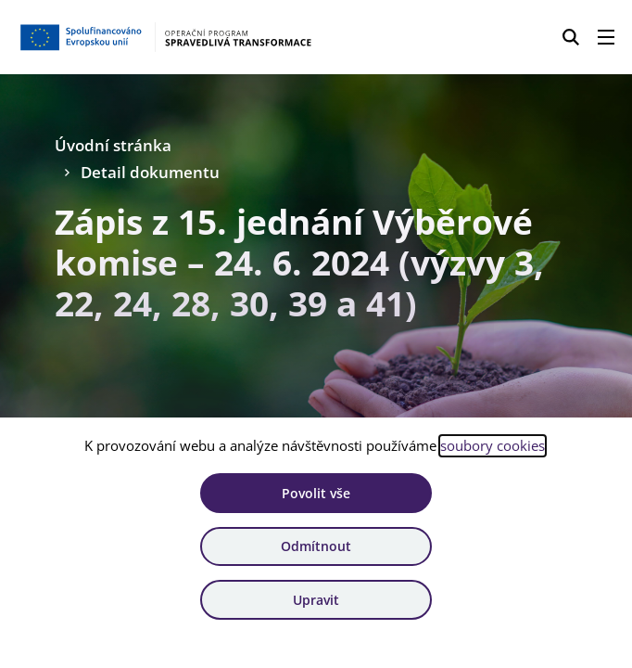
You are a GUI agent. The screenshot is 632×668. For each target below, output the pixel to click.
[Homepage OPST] (165, 37)
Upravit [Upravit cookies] (316, 600)
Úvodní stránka (113, 145)
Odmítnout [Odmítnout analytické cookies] (316, 546)
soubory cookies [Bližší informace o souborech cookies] (492, 445)
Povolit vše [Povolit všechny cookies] (316, 493)
